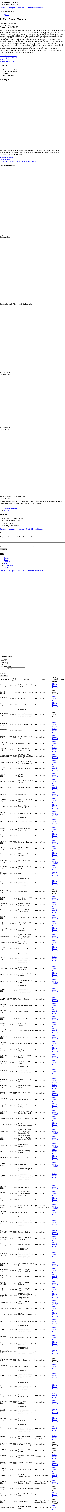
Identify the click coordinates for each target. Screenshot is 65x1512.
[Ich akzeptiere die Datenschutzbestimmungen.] (1, 546)
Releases (7, 562)
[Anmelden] (3, 549)
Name (2, 660)
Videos (6, 563)
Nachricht (3, 675)
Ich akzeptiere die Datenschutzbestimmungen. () (17, 546)
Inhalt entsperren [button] (5, 159)
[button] (55, 693)
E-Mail (3, 540)
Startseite (7, 558)
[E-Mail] (32, 543)
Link (33, 546)
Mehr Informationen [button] (6, 158)
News (6, 560)
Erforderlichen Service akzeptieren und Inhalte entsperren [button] (19, 161)
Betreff (2, 664)
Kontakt (6, 567)
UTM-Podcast (8, 565)
